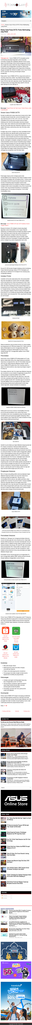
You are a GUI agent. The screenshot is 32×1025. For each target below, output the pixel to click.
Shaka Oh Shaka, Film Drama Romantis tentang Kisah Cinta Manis (18, 854)
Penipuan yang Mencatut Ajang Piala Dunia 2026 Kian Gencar (18, 861)
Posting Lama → (27, 711)
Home (2, 24)
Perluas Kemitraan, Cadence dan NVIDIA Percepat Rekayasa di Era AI (18, 847)
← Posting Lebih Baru (6, 711)
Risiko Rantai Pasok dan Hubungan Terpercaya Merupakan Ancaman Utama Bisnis (17, 882)
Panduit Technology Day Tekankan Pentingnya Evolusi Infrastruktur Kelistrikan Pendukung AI (19, 875)
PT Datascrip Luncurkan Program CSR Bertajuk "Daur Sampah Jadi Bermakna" (18, 826)
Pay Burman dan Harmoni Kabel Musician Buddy (12, 722)
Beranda (17, 711)
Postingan (4, 895)
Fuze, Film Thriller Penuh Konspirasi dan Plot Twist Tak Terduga (18, 840)
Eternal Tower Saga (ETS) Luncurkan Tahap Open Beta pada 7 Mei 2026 (19, 929)
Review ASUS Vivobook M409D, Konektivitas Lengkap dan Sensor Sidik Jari (17, 762)
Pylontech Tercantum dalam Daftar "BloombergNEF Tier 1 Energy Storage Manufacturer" (18, 935)
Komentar (4, 898)
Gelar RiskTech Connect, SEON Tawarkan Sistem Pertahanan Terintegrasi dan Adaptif (18, 868)
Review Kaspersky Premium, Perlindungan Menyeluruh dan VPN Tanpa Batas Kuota (16, 833)
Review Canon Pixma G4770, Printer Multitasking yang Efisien (15, 30)
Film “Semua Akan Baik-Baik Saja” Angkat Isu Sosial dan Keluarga (19, 818)
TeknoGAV (20, 1024)
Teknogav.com (4, 58)
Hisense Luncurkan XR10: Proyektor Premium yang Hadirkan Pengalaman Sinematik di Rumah (20, 911)
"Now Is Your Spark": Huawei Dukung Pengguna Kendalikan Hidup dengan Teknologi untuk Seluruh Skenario (17, 917)
